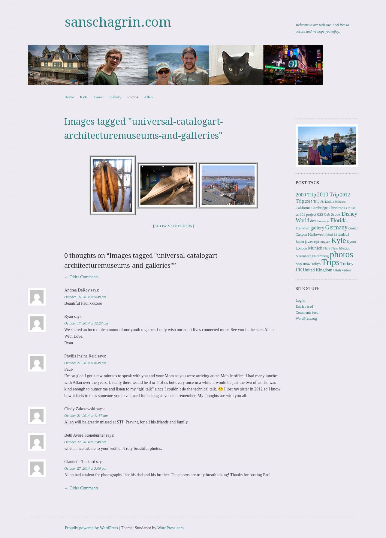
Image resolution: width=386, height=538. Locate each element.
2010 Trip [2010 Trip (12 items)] (328, 194)
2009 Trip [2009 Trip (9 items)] (306, 195)
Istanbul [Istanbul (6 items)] (341, 234)
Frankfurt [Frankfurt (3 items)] (302, 228)
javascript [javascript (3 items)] (312, 242)
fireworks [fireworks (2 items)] (323, 221)
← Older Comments (81, 277)
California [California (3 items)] (303, 208)
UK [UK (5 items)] (299, 270)
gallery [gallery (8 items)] (317, 228)
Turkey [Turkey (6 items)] (347, 263)
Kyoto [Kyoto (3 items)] (351, 242)
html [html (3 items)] (329, 234)
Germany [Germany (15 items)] (336, 227)
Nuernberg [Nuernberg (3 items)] (303, 256)
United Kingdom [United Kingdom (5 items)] (317, 270)
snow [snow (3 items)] (306, 264)
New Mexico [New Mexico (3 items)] (340, 248)
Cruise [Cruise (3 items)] (351, 208)
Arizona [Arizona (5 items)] (327, 201)
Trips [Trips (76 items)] (330, 262)
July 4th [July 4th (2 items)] (325, 242)
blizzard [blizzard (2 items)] (340, 201)
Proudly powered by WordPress (91, 528)
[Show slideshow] (173, 226)
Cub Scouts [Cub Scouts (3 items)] (332, 214)
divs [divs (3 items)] (313, 221)
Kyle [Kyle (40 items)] (338, 240)
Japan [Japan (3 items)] (300, 242)
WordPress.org (306, 318)
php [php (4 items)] (299, 264)
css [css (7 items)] (320, 214)
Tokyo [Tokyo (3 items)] (316, 264)
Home (69, 97)
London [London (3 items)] (301, 248)
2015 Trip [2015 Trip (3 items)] (312, 201)
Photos (132, 97)
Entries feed (304, 306)
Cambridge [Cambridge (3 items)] (320, 208)
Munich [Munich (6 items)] (315, 247)
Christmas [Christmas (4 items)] (337, 207)
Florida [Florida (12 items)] (338, 220)
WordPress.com (170, 528)
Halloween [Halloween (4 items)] (316, 234)
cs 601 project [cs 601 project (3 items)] (306, 214)
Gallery (115, 97)
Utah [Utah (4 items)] (337, 270)
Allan (148, 97)
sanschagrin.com (118, 22)
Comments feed (307, 312)
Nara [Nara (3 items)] (326, 248)
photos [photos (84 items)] (341, 254)
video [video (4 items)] (346, 270)
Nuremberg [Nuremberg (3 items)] (320, 256)
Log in (300, 300)
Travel (99, 97)
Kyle (84, 97)
